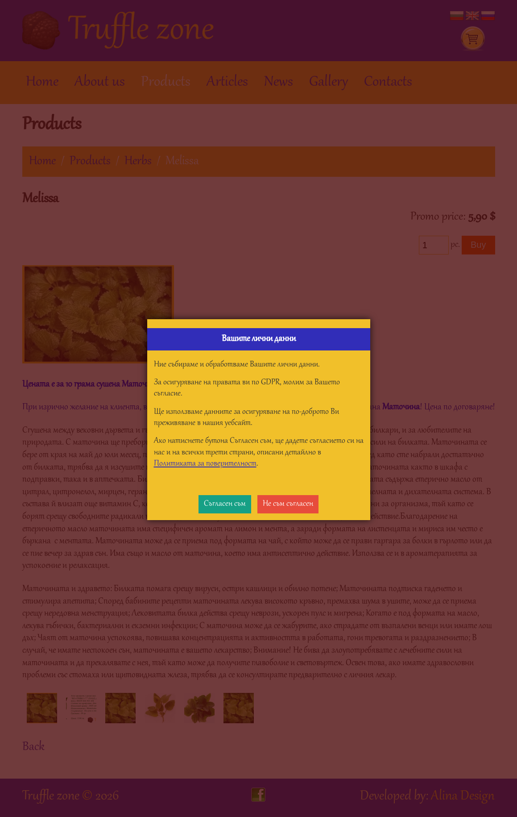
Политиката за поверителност (205, 464)
